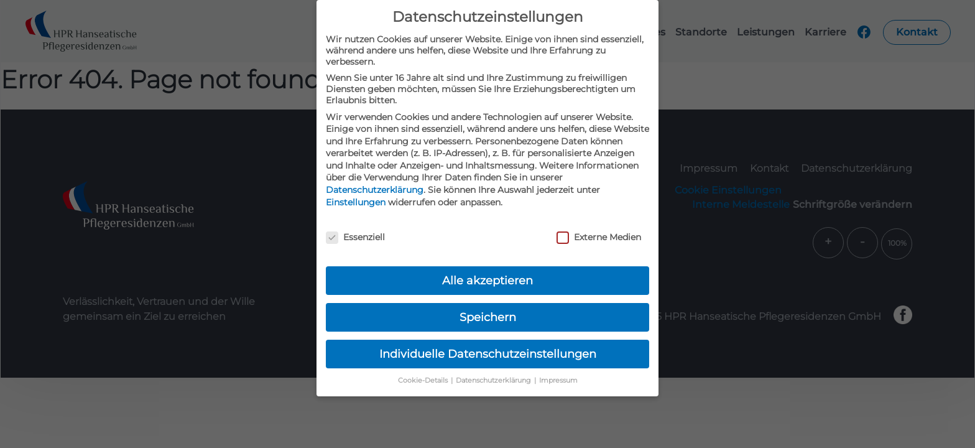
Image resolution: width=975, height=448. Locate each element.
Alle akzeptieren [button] (487, 280)
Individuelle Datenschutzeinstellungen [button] (487, 353)
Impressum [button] (558, 380)
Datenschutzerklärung (374, 189)
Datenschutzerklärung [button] (494, 380)
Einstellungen (356, 202)
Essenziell (355, 237)
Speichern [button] (488, 317)
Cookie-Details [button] (424, 380)
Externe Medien (599, 237)
